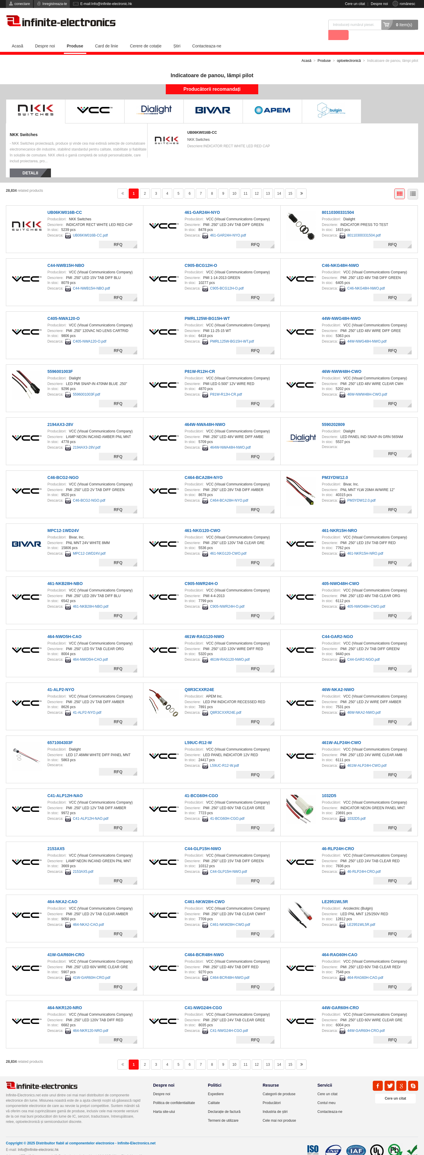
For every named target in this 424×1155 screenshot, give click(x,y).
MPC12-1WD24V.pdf (89, 543)
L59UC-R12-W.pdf (224, 755)
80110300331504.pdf (363, 225)
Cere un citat (355, 4)
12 (257, 183)
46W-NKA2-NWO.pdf (363, 702)
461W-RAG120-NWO (204, 626)
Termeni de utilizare (223, 1110)
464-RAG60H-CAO (339, 944)
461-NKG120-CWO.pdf (228, 543)
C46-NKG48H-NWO (340, 255)
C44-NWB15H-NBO (65, 255)
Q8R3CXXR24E (199, 679)
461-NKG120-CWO (202, 520)
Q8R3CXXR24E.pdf (225, 702)
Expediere (216, 1084)
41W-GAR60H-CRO (66, 944)
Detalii (30, 162)
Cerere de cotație (145, 35)
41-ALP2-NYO (60, 679)
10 (234, 183)
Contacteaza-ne (206, 35)
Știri (176, 35)
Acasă (17, 35)
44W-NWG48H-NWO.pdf (366, 331)
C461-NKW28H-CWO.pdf (230, 914)
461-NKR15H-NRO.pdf (365, 543)
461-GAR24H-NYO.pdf (228, 225)
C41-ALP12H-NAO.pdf (90, 808)
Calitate (214, 1092)
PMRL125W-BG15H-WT (207, 308)
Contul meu (326, 1092)
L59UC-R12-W (198, 732)
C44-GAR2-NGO (337, 626)
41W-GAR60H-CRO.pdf (91, 967)
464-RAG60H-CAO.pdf (365, 967)
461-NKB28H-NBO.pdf (90, 596)
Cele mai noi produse (279, 1110)
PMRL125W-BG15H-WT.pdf (232, 331)
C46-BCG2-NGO (63, 467)
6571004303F (60, 732)
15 (290, 183)
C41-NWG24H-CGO (203, 997)
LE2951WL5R (335, 891)
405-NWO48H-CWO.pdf (366, 596)
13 (268, 183)
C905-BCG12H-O (201, 255)
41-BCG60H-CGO (201, 785)
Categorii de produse (279, 1084)
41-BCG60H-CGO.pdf (227, 808)
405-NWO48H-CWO (340, 573)
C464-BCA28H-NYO (204, 467)
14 (279, 183)
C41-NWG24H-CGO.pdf (229, 1020)
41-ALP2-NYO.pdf (87, 702)
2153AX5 (55, 838)
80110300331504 (338, 202)
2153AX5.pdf (83, 861)
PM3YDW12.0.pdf (361, 490)
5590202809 (333, 414)
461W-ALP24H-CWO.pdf (366, 755)
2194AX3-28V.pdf (86, 437)
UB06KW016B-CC (202, 122)
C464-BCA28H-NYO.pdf (229, 490)
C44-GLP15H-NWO (203, 838)
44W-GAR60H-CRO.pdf (366, 1020)
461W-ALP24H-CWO (341, 732)
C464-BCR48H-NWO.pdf (229, 967)
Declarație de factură (224, 1101)
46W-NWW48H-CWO (341, 361)
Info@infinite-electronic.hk (38, 1139)
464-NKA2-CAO (62, 891)
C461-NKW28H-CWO (205, 891)
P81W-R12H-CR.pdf (226, 384)
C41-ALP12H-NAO (65, 785)
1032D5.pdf (356, 808)
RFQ (118, 234)
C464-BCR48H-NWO (204, 944)
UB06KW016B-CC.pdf (90, 225)
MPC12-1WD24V (63, 520)
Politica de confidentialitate (174, 1092)
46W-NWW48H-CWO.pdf (367, 384)
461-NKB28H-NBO (65, 573)
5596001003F (60, 361)
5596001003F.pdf (86, 384)
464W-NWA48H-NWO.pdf (230, 437)
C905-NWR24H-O (201, 573)
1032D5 (329, 785)
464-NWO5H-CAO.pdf (90, 649)
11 (245, 183)
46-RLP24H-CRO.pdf (363, 861)
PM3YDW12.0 (335, 467)
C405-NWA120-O (63, 308)
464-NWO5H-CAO (64, 626)
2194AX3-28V (60, 414)
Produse (75, 35)
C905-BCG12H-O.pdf (227, 278)
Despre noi (379, 4)
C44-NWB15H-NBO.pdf (91, 278)
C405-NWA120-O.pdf (89, 331)
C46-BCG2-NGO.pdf (89, 490)
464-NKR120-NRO (64, 997)
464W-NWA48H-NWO (205, 414)
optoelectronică (349, 50)
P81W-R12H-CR (200, 361)
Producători (272, 1092)
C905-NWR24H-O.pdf (227, 596)
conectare (22, 4)
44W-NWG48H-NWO (341, 308)
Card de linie (106, 35)
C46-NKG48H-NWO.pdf (366, 278)
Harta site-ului (164, 1101)
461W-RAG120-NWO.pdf (230, 649)
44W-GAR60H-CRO (340, 997)
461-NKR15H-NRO (339, 520)
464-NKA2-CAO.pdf (88, 914)
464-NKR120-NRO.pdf (90, 1020)
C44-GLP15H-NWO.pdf (228, 861)
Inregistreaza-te (54, 4)
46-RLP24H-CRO (338, 838)
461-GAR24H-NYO (202, 202)
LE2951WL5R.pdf (361, 914)
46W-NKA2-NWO (338, 679)
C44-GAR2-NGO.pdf (363, 649)
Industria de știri (275, 1101)
